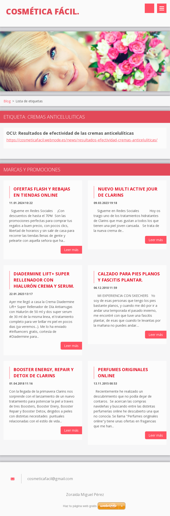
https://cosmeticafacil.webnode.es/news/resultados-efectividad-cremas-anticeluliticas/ (82, 140)
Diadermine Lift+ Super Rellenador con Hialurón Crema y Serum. (43, 280)
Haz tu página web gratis (80, 506)
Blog (7, 101)
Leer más (71, 249)
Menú (161, 8)
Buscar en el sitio (149, 8)
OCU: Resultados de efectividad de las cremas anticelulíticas (70, 133)
